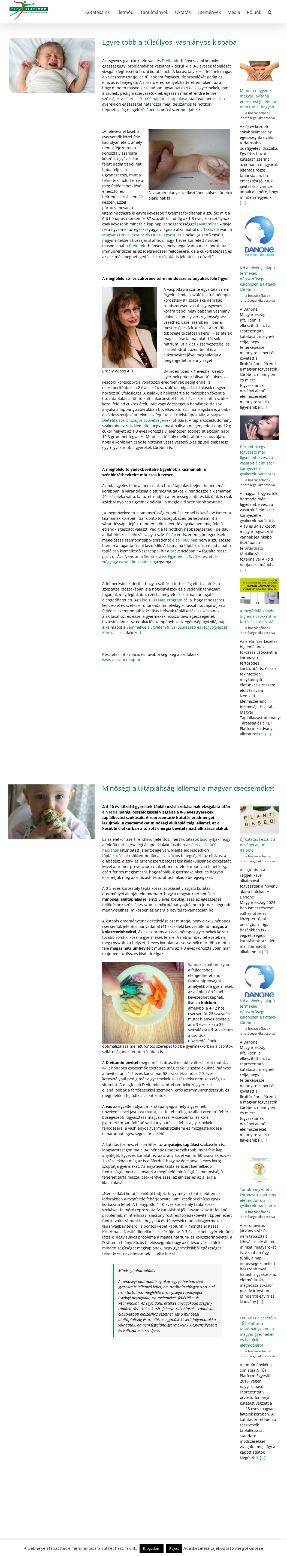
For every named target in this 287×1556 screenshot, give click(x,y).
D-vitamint (206, 224)
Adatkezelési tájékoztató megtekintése (223, 1548)
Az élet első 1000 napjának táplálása (154, 98)
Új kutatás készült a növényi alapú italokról (257, 845)
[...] (243, 202)
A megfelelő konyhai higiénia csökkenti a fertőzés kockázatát (258, 616)
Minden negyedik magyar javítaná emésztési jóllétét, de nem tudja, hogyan (259, 98)
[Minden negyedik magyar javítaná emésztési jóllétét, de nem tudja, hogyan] (259, 71)
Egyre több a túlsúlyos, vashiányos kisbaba (169, 42)
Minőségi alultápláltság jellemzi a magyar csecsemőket (188, 788)
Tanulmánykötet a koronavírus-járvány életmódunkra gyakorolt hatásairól (258, 1197)
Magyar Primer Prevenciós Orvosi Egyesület (141, 234)
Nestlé (110, 812)
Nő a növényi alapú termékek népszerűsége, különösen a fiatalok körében (258, 278)
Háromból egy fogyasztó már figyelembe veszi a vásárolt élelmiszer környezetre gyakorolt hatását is (257, 460)
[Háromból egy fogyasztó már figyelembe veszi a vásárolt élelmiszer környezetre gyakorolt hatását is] (259, 427)
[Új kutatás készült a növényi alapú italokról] (259, 820)
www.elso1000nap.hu (121, 659)
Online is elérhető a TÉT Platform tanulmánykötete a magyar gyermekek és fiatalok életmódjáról (258, 1331)
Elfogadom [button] (151, 1548)
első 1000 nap (185, 540)
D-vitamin (171, 60)
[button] (270, 11)
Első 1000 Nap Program (161, 600)
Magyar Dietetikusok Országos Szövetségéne (163, 417)
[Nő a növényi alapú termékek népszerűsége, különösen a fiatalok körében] (259, 236)
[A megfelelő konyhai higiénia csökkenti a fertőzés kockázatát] (259, 591)
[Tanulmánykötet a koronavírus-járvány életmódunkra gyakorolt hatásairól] (259, 1169)
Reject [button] (174, 1548)
